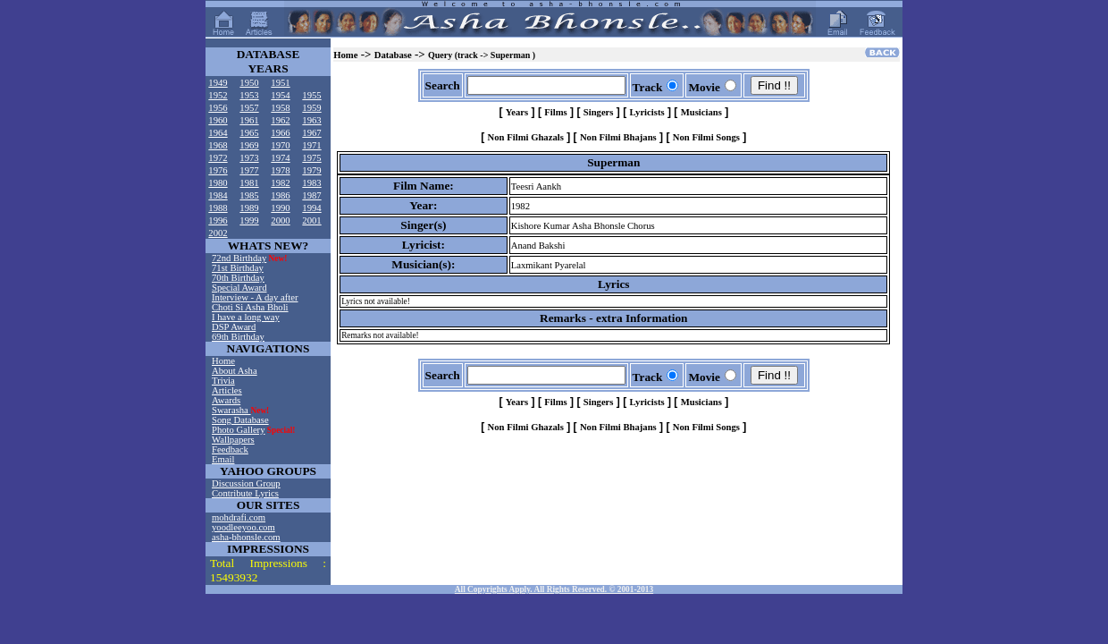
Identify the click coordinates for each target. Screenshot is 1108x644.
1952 (217, 95)
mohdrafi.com (238, 517)
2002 (217, 233)
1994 (311, 208)
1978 (280, 170)
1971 (311, 145)
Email (223, 459)
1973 (248, 158)
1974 (280, 158)
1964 (217, 133)
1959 (311, 108)
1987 (311, 195)
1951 (280, 83)
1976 (217, 170)
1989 (248, 208)
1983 (311, 183)
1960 (217, 120)
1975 (311, 158)
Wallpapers (233, 440)
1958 (280, 108)
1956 (217, 108)
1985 (248, 195)
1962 (280, 120)
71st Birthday (238, 268)
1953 (248, 95)
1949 (217, 83)
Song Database (240, 420)
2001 (311, 220)
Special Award (239, 287)
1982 (280, 183)
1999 (248, 220)
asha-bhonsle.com (246, 537)
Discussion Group (246, 483)
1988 (217, 208)
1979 (311, 170)
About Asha (234, 371)
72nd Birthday (239, 258)
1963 (311, 120)
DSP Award (234, 327)
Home (223, 361)
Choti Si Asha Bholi (250, 307)
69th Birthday (238, 337)
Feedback (230, 449)
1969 (248, 145)
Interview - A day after (255, 297)
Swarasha (231, 410)
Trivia (223, 381)
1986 (280, 195)
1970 (280, 145)
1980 (217, 183)
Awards (226, 400)
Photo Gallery (238, 430)
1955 (311, 95)
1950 (248, 83)
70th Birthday (238, 278)
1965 (248, 133)
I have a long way (246, 317)
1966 (280, 133)
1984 (217, 195)
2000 (280, 220)
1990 (280, 208)
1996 (217, 220)
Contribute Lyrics (245, 493)
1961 (248, 120)
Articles (227, 390)
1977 (248, 170)
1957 (248, 108)
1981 (248, 183)
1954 (280, 95)
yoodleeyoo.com (243, 527)
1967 (311, 133)
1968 (217, 145)
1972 (217, 158)
